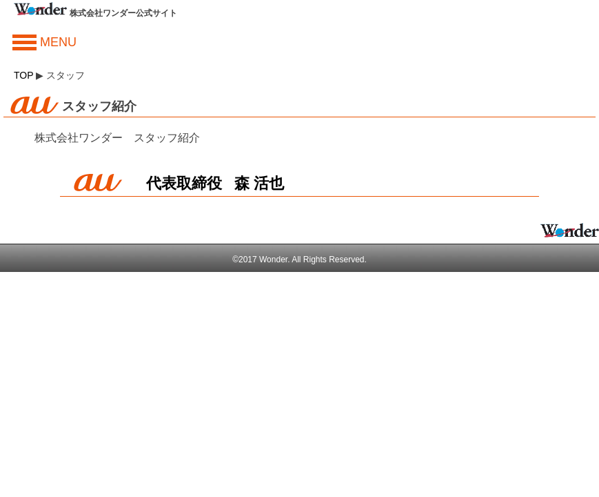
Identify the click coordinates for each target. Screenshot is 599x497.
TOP (23, 75)
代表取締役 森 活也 (215, 183)
